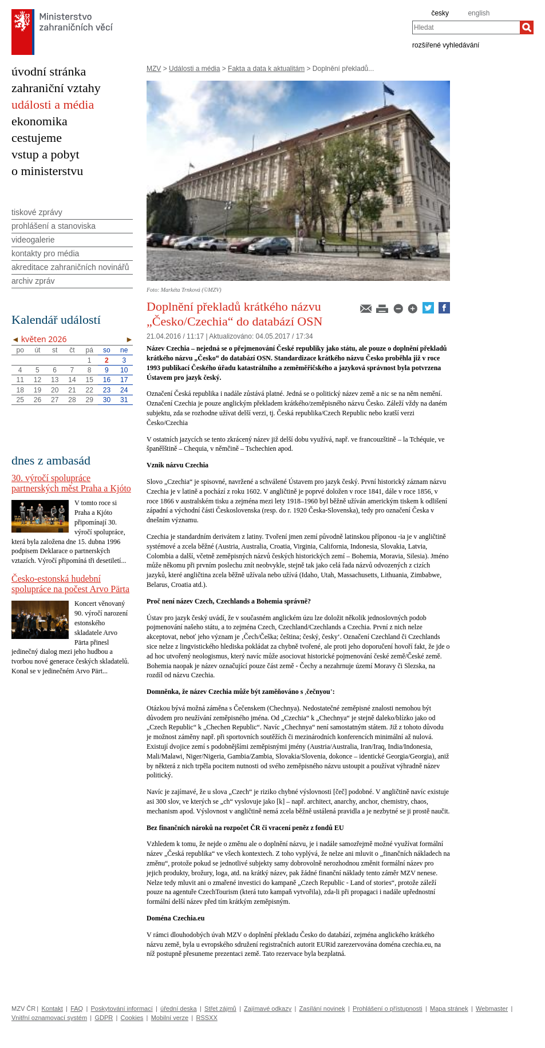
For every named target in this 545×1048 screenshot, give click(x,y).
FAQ (76, 1008)
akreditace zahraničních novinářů (70, 267)
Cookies (132, 1017)
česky (440, 13)
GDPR (103, 1017)
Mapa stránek (449, 1008)
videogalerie (33, 239)
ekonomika (39, 121)
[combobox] (466, 27)
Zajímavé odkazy (267, 1008)
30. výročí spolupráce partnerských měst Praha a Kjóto (71, 483)
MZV (154, 69)
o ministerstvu (47, 171)
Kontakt (51, 1008)
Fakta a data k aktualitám (266, 69)
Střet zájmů (220, 1008)
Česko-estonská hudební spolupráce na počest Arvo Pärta (70, 584)
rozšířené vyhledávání (445, 44)
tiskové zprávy (36, 212)
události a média (52, 104)
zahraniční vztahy (56, 88)
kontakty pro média (45, 253)
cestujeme (36, 137)
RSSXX (206, 1017)
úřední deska (178, 1008)
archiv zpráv (32, 280)
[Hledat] (527, 27)
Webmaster (492, 1008)
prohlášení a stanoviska (53, 226)
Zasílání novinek (322, 1008)
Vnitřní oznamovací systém (49, 1017)
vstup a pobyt (45, 154)
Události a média (194, 69)
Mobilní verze (169, 1017)
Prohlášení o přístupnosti (387, 1008)
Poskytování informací (122, 1008)
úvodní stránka (48, 71)
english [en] (478, 13)
